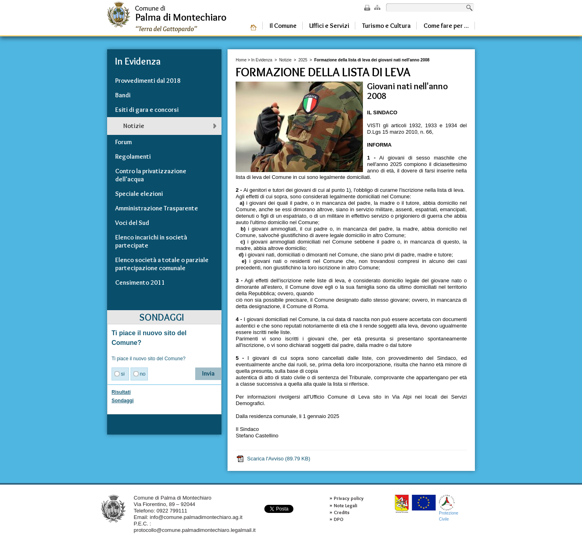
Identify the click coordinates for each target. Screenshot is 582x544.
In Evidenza (261, 60)
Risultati (121, 392)
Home (241, 60)
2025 (302, 60)
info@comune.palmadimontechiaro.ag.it (196, 517)
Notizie (285, 60)
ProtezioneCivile (448, 508)
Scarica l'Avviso (273, 459)
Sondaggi (123, 400)
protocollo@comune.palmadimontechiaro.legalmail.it (195, 530)
